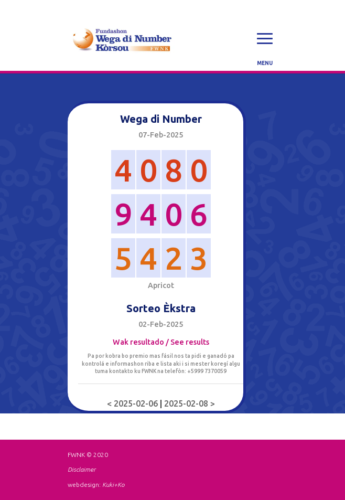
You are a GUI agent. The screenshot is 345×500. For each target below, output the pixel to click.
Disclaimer (81, 469)
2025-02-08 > (189, 403)
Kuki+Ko (113, 484)
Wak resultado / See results (161, 342)
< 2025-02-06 (133, 403)
